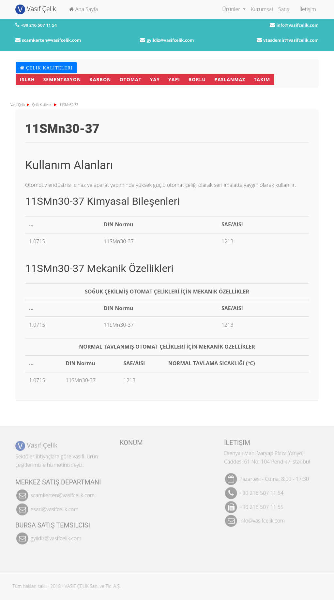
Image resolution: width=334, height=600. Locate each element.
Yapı (174, 79)
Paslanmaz (229, 79)
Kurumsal (262, 9)
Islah (27, 79)
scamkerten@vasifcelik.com (51, 40)
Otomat (131, 79)
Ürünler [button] (231, 9)
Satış (283, 9)
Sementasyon (62, 79)
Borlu (197, 79)
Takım (262, 79)
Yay (155, 79)
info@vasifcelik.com (297, 25)
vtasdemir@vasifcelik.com (291, 40)
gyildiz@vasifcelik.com (170, 40)
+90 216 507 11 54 (39, 25)
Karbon (100, 79)
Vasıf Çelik (35, 9)
